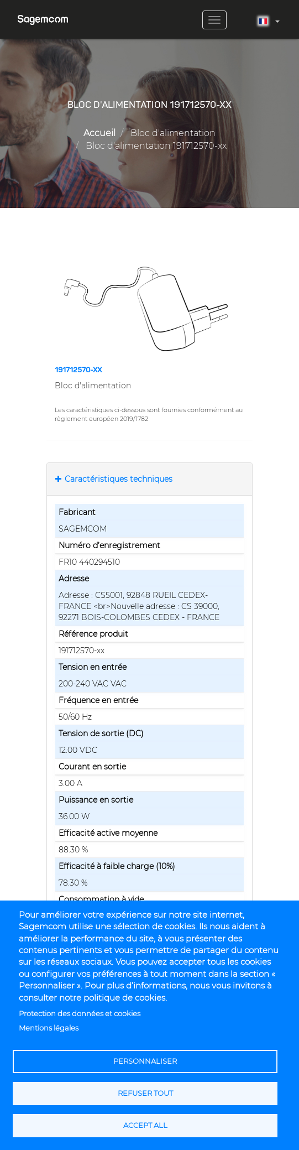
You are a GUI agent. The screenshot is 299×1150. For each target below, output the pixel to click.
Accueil (99, 133)
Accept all (145, 1125)
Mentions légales (48, 1028)
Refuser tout (145, 1093)
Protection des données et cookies (79, 1013)
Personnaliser (145, 1061)
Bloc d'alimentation (173, 133)
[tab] (149, 479)
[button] (149, 309)
